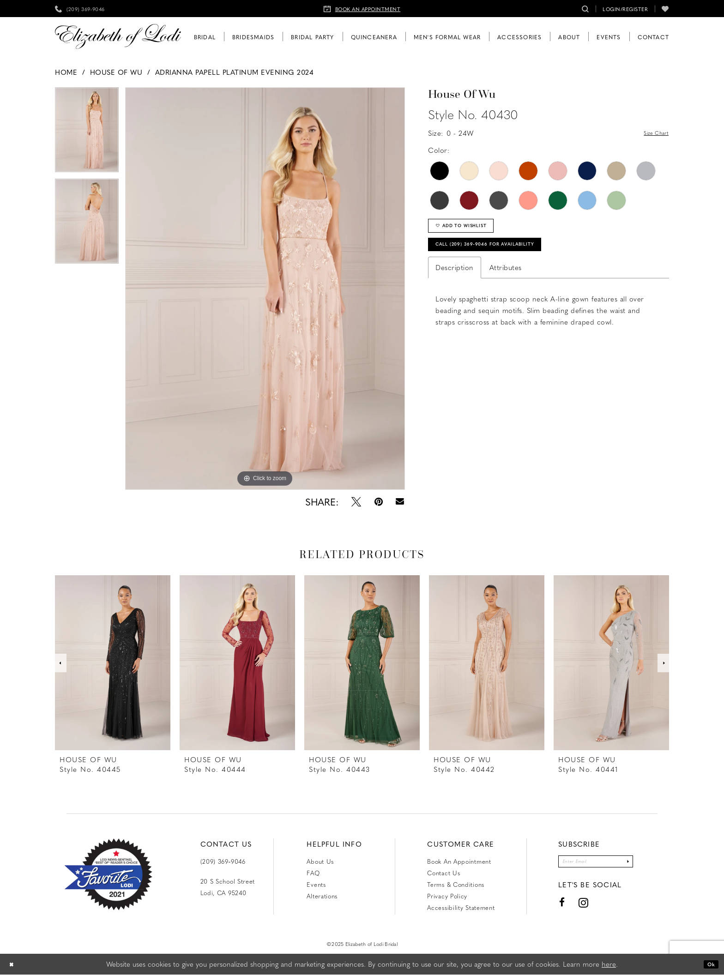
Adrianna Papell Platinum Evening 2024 (234, 72)
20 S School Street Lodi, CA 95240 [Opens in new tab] (227, 887)
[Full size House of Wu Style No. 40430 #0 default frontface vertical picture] (265, 288)
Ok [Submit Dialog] (708, 964)
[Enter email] (595, 863)
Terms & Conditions (455, 884)
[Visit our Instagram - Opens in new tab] (569, 907)
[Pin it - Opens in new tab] (379, 501)
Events (316, 884)
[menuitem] (80, 8)
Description (454, 282)
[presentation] (112, 662)
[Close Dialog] (14, 965)
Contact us (443, 872)
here (609, 964)
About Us (320, 861)
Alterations (322, 895)
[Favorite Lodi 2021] (108, 874)
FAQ (313, 872)
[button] (625, 8)
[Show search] (585, 8)
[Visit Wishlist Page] (665, 8)
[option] (87, 133)
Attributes (505, 282)
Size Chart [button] (651, 133)
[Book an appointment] (362, 8)
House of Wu (116, 72)
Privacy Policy (447, 895)
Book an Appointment (459, 861)
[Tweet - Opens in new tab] (356, 501)
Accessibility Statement (461, 907)
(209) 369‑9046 (223, 861)
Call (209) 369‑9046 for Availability (506, 256)
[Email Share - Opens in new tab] (400, 501)
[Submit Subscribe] (640, 863)
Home (66, 72)
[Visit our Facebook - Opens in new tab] (548, 907)
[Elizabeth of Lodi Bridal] (118, 36)
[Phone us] (80, 8)
